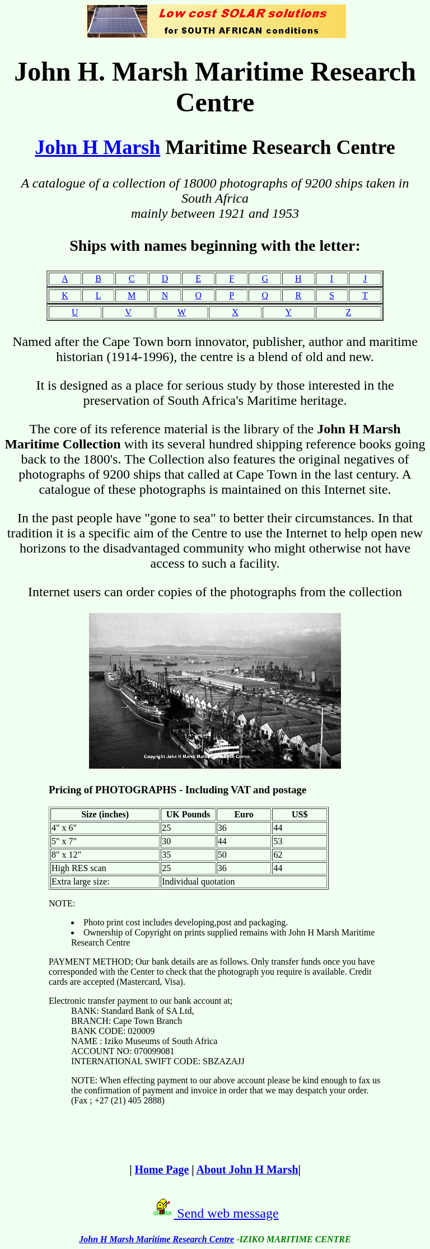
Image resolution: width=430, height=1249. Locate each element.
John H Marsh (97, 147)
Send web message (226, 1213)
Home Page (162, 1169)
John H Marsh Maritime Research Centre (156, 1239)
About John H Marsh (247, 1169)
